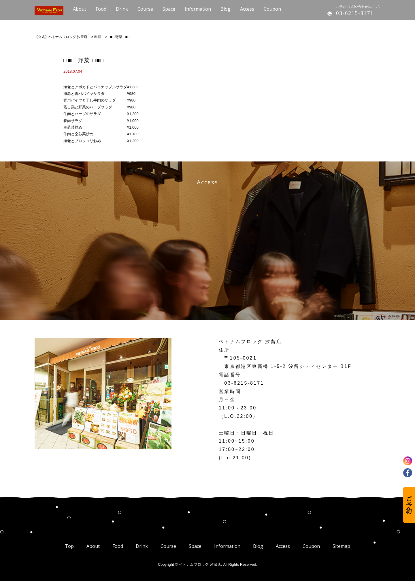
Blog (258, 546)
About (93, 546)
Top (69, 546)
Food (117, 546)
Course (168, 546)
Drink (142, 546)
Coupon (311, 546)
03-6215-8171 (354, 13)
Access (283, 546)
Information (227, 546)
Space (195, 546)
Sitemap (341, 546)
